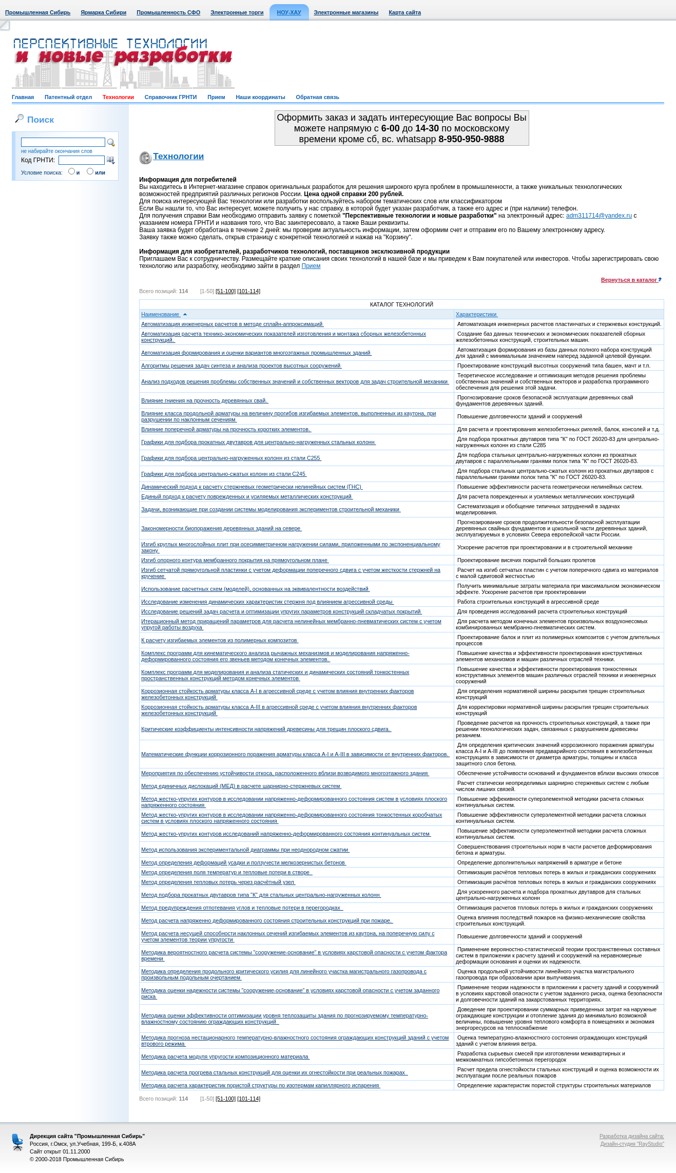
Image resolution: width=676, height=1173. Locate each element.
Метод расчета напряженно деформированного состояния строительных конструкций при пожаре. (267, 920)
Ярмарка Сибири (103, 12)
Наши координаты (260, 97)
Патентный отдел (68, 97)
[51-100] (226, 291)
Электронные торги (236, 12)
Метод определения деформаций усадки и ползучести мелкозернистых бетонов (243, 862)
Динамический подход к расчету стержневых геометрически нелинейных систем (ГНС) (252, 487)
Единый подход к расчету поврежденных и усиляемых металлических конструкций (247, 496)
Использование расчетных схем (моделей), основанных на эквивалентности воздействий (255, 589)
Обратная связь (317, 97)
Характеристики (480, 314)
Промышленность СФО (168, 12)
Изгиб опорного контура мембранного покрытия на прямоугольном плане (235, 560)
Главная (23, 97)
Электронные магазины (346, 12)
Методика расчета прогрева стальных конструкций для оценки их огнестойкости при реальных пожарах (274, 1072)
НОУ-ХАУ (289, 12)
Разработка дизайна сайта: (632, 1136)
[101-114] (248, 291)
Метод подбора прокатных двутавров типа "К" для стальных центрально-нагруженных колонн (261, 895)
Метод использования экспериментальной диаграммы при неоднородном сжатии (245, 850)
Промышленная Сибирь (37, 12)
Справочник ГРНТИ (171, 97)
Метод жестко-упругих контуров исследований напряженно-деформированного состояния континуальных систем (286, 834)
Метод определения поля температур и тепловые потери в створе (227, 872)
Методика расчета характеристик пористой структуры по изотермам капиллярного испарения (260, 1085)
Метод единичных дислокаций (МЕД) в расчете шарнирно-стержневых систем (241, 786)
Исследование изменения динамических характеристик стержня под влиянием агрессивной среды (267, 602)
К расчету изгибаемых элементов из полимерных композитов (219, 640)
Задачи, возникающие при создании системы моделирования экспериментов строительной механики (271, 509)
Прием (216, 97)
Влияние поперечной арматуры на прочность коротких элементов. (226, 429)
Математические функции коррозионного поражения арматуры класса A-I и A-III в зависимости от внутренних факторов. (295, 754)
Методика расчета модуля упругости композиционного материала (225, 1056)
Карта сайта (405, 12)
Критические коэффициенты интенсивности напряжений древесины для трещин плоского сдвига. (266, 729)
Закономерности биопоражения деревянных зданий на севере (221, 528)
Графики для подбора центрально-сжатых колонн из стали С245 (224, 474)
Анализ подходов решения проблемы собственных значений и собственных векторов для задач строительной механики (295, 381)
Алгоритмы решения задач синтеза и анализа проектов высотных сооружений (241, 365)
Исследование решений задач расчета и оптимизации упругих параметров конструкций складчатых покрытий (281, 611)
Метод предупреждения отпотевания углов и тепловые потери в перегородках (242, 908)
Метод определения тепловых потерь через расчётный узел (218, 882)
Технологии (118, 97)
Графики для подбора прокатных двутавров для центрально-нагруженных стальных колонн (258, 442)
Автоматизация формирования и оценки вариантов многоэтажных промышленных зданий (256, 353)
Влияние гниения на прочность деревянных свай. (204, 400)
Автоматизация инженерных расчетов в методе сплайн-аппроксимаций (232, 324)
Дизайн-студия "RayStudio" (632, 1144)
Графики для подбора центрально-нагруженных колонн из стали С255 (231, 458)
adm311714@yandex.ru (599, 215)
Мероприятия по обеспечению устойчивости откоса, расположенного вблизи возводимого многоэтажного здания (285, 773)
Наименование (164, 314)
